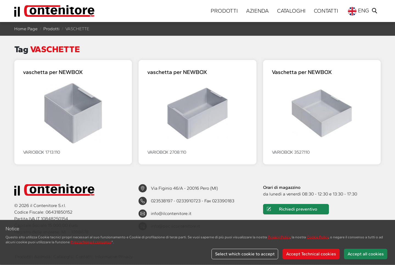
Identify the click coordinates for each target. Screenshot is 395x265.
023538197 (162, 200)
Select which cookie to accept (245, 253)
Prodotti (224, 10)
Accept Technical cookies (311, 253)
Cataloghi (291, 10)
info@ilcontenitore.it (171, 213)
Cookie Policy (317, 237)
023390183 (223, 200)
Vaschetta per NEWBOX (302, 72)
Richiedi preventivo (292, 209)
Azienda (257, 10)
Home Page (26, 28)
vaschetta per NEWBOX (53, 72)
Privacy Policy (279, 237)
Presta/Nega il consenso (90, 242)
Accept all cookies (366, 253)
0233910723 (189, 200)
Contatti (326, 10)
